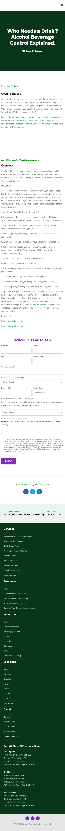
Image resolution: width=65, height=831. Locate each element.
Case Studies (9, 722)
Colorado (7, 679)
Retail (6, 651)
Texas (6, 699)
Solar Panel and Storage (13, 656)
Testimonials (9, 727)
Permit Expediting (11, 565)
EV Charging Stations (12, 632)
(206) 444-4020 (18, 782)
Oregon (7, 694)
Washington (8, 703)
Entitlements (9, 561)
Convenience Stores (12, 627)
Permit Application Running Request (18, 536)
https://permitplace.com (41, 305)
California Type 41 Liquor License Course (19, 608)
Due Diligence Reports (12, 546)
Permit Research (10, 556)
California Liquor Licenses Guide (16, 599)
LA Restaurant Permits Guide (15, 594)
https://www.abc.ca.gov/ (12, 321)
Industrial (7, 641)
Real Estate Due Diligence (14, 541)
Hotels (6, 636)
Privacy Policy (10, 732)
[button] (62, 5)
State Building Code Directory (15, 603)
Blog (5, 589)
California (7, 674)
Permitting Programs (12, 570)
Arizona (6, 670)
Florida (6, 684)
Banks (6, 622)
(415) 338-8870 (17, 802)
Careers (7, 717)
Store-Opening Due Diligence (15, 551)
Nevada (6, 689)
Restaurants (8, 646)
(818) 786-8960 (17, 761)
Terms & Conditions (12, 736)
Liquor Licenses (10, 575)
